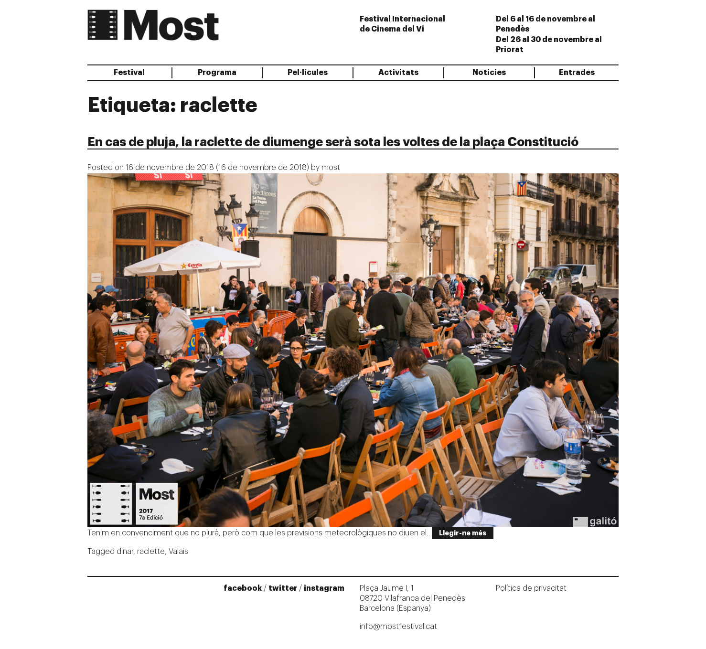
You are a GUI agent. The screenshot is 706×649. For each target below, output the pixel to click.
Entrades (577, 72)
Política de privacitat (531, 588)
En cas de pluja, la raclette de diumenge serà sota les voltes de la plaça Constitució (332, 142)
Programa (217, 72)
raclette (151, 551)
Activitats (398, 72)
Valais (178, 551)
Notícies (489, 72)
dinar (125, 551)
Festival (129, 72)
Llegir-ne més (462, 533)
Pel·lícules (308, 72)
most (330, 167)
